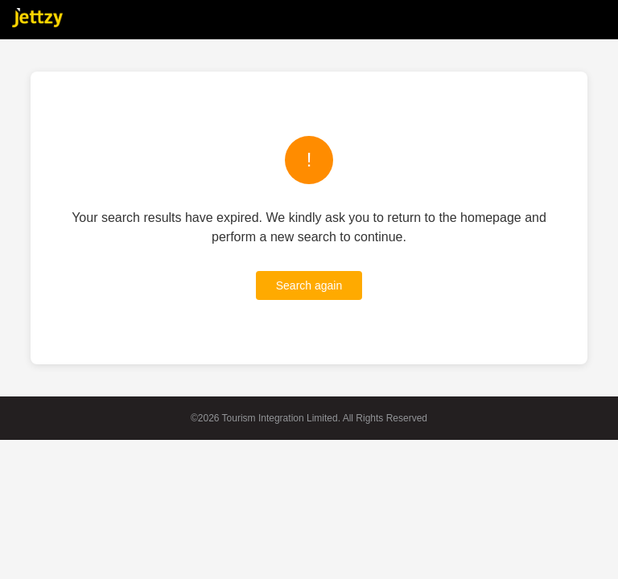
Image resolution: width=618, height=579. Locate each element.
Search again (309, 285)
